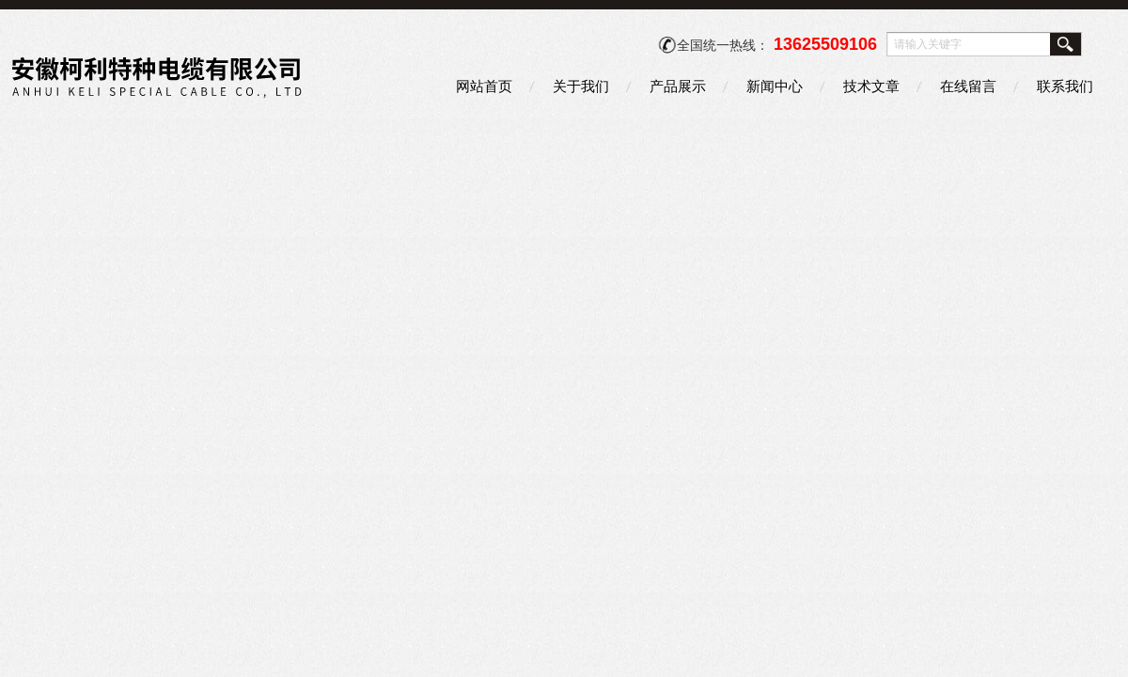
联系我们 (1065, 86)
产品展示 (678, 86)
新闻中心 (774, 86)
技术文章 (871, 86)
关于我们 (581, 86)
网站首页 (484, 86)
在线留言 (968, 86)
